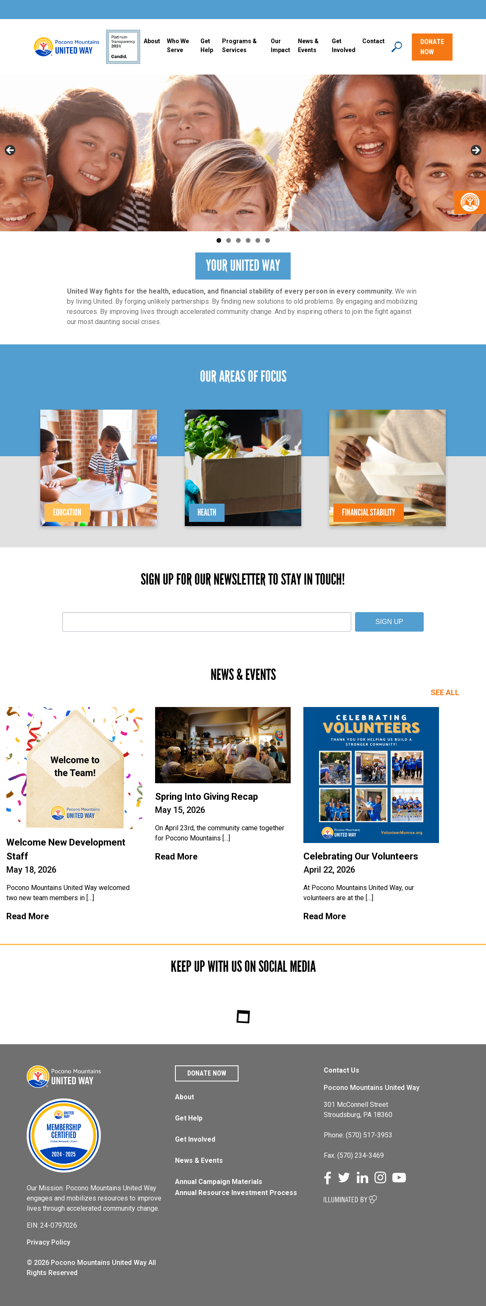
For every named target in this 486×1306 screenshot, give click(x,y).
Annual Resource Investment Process (236, 1193)
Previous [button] (10, 150)
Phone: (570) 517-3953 (358, 1135)
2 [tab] (228, 240)
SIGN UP (389, 621)
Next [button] (475, 150)
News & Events (199, 1160)
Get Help (206, 45)
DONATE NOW (432, 47)
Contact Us (341, 1070)
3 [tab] (238, 240)
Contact (373, 41)
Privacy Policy (48, 1242)
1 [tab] (219, 240)
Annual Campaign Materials (218, 1182)
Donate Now (206, 1073)
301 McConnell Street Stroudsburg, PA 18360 (358, 1110)
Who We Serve (178, 45)
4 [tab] (248, 240)
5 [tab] (257, 240)
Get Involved (343, 45)
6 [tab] (267, 240)
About (152, 41)
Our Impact (280, 45)
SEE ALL (444, 692)
